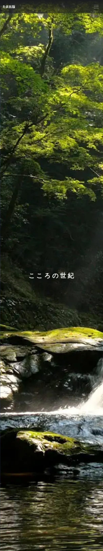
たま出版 (9, 6)
